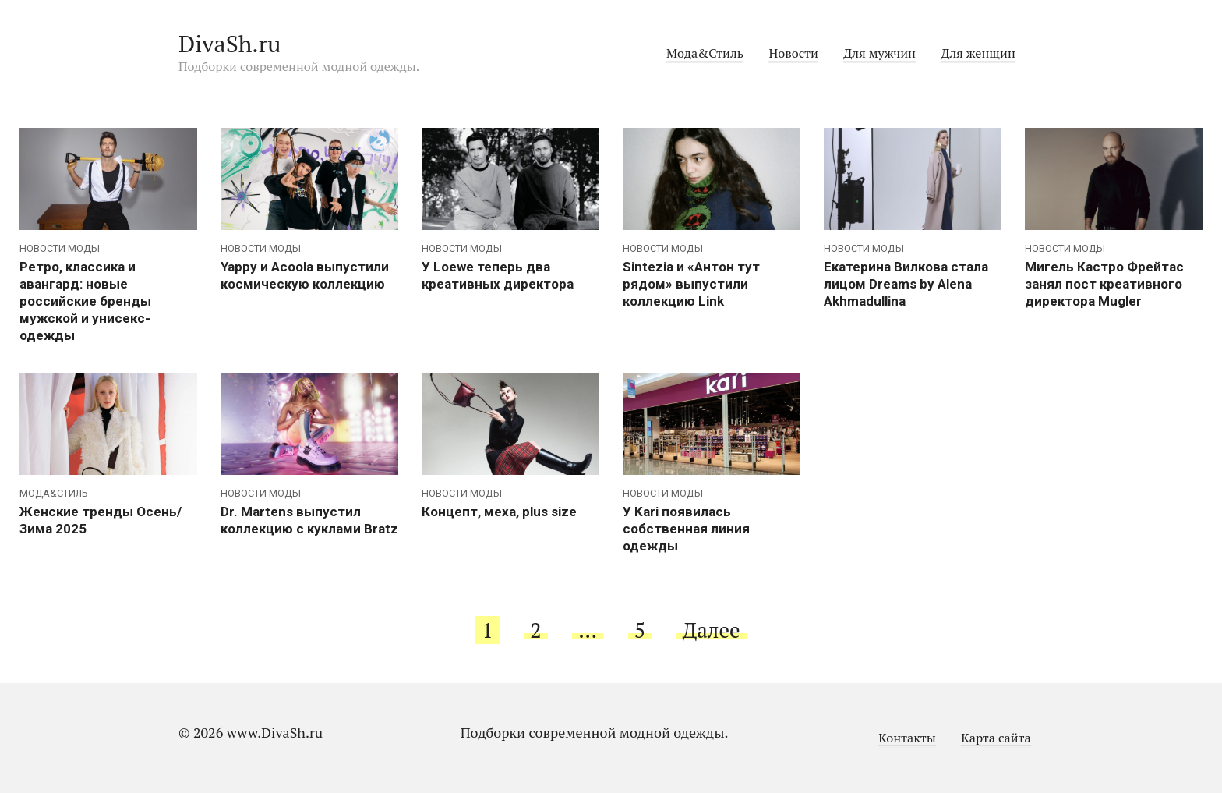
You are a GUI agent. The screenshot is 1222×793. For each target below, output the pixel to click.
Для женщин (978, 53)
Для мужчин (879, 53)
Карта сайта (995, 737)
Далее (711, 630)
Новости (793, 53)
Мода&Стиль (704, 53)
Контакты (907, 737)
